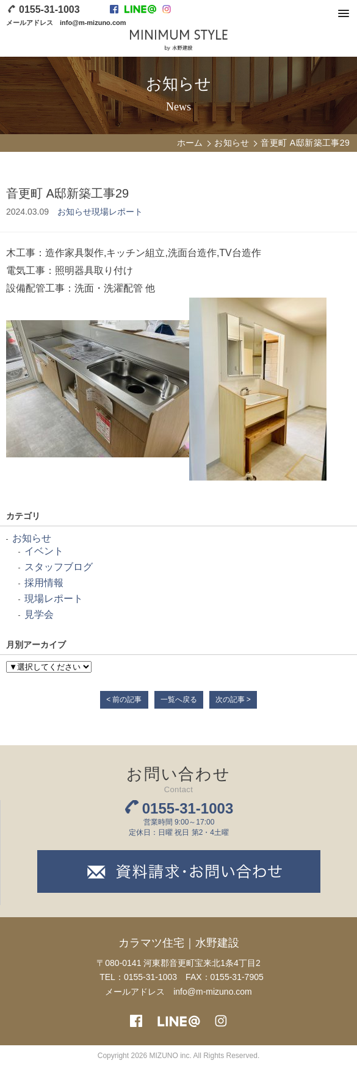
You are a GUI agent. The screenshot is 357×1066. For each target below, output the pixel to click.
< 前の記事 (124, 699)
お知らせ (232, 143)
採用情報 (43, 583)
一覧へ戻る (178, 699)
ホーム (190, 143)
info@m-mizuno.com (93, 22)
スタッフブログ (58, 567)
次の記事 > (233, 699)
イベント (43, 551)
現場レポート (117, 211)
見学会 (39, 614)
